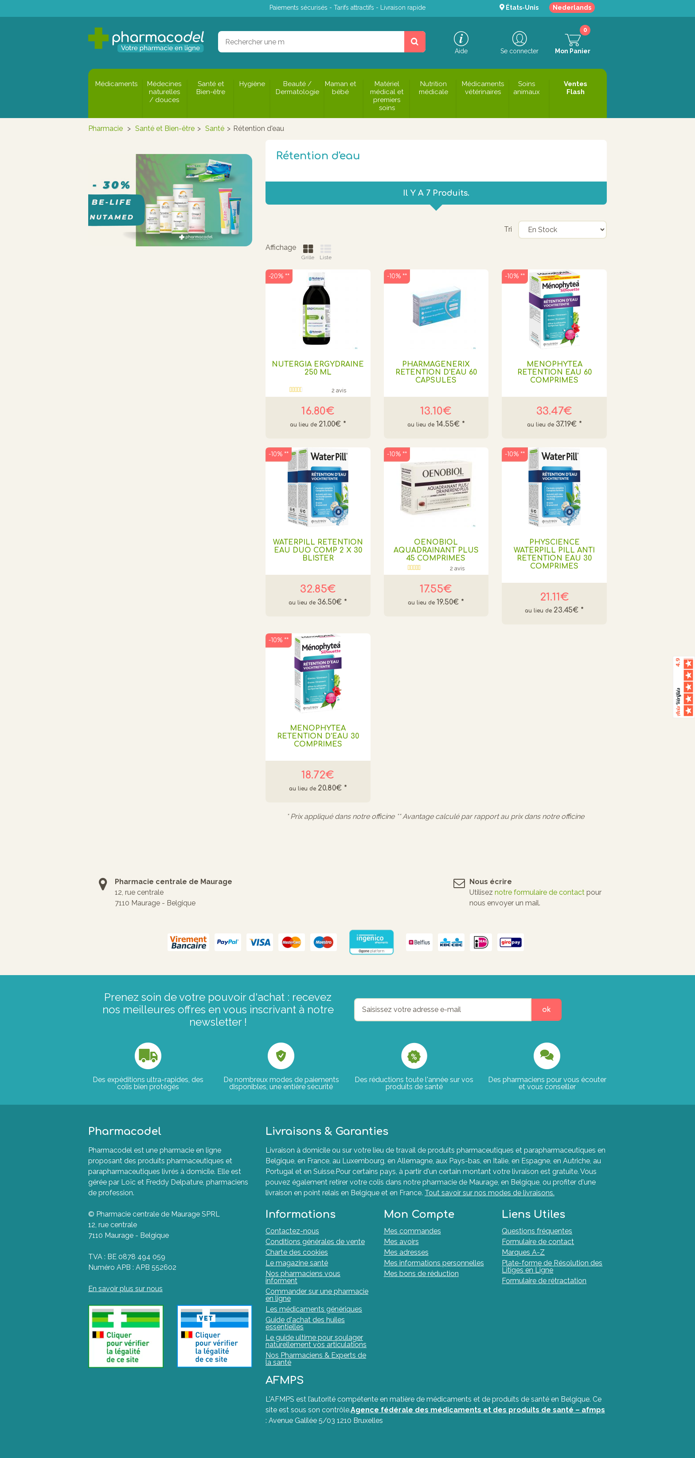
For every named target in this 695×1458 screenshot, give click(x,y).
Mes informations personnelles (434, 1263)
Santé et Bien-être (165, 128)
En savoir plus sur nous (125, 1288)
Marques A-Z (523, 1252)
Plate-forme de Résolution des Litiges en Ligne (552, 1266)
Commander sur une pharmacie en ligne (317, 1295)
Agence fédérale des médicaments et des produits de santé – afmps (478, 1410)
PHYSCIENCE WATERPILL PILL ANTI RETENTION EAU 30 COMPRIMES (554, 554)
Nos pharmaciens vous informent (303, 1277)
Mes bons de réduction (421, 1273)
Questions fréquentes (537, 1231)
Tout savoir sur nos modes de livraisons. (489, 1193)
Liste (326, 252)
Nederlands (572, 7)
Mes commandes (412, 1231)
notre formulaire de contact (540, 892)
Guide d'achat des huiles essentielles (305, 1323)
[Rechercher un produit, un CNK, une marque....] (415, 41)
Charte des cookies (297, 1252)
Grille (307, 252)
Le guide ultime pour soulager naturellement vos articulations (316, 1341)
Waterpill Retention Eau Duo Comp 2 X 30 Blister (318, 550)
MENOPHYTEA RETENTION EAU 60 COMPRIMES (554, 372)
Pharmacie (105, 128)
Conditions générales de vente (315, 1241)
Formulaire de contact (538, 1241)
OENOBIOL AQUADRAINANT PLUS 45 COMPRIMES (436, 550)
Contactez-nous (292, 1231)
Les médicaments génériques (314, 1309)
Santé (214, 128)
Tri (508, 229)
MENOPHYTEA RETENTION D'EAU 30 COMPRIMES (318, 736)
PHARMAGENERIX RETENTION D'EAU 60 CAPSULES (436, 372)
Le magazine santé (297, 1263)
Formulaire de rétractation (544, 1280)
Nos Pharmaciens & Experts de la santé (316, 1359)
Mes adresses (406, 1252)
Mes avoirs (401, 1241)
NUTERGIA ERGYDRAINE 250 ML (318, 368)
